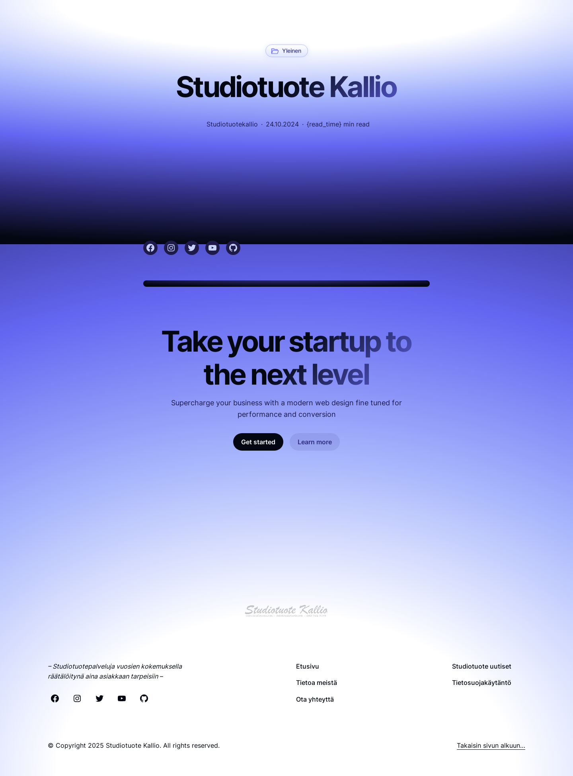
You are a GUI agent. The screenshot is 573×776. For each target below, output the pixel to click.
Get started (258, 442)
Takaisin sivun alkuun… (491, 745)
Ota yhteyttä (315, 699)
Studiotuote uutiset (481, 666)
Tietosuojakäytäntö (481, 683)
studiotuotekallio (232, 124)
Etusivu (307, 666)
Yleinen (291, 50)
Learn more (315, 442)
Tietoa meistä (316, 683)
